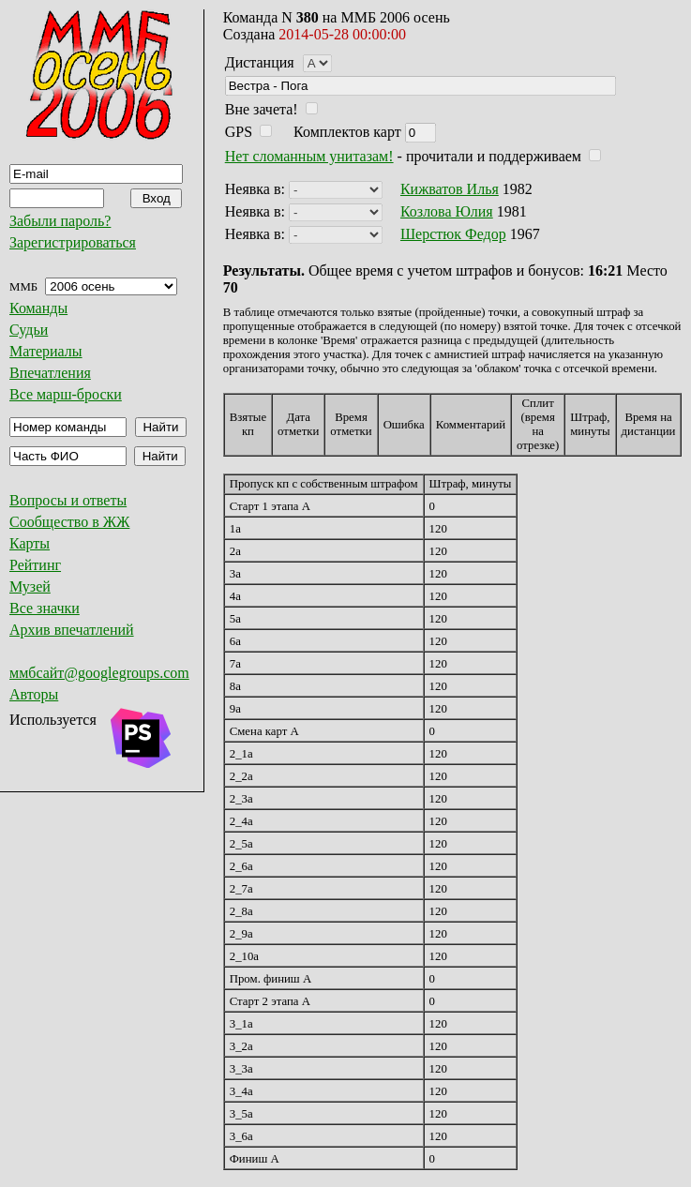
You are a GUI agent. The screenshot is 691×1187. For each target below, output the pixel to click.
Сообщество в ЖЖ (69, 522)
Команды (38, 308)
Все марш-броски (65, 394)
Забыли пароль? (60, 221)
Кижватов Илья (449, 189)
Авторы (33, 694)
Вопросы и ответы (68, 500)
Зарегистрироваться (72, 242)
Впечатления (50, 373)
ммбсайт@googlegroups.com (99, 673)
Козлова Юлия (446, 211)
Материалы (46, 351)
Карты (29, 543)
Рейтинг (35, 565)
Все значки (44, 608)
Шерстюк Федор (453, 234)
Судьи (28, 330)
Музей (30, 586)
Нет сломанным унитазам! (309, 156)
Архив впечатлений (71, 630)
